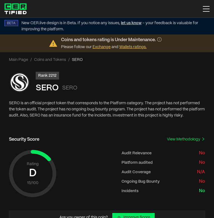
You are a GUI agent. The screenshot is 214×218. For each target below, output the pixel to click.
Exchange (102, 47)
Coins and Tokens (50, 60)
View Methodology (186, 139)
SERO (47, 88)
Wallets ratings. (133, 47)
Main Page (18, 60)
